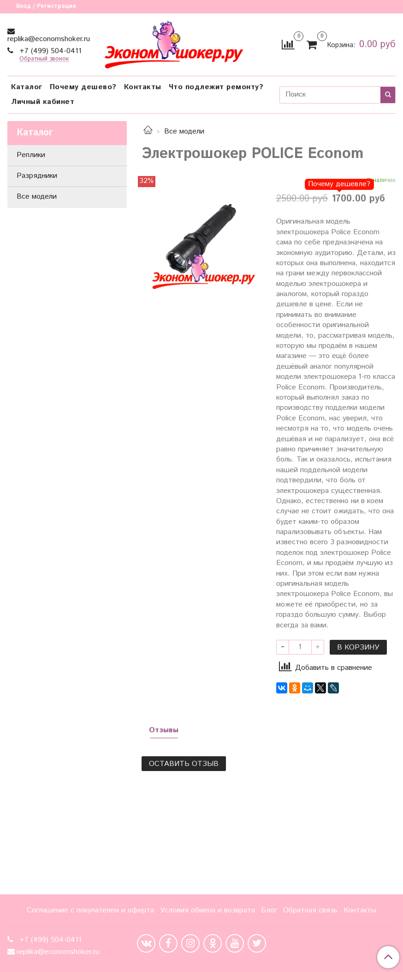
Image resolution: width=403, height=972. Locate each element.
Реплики (31, 155)
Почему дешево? (83, 87)
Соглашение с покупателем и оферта (90, 910)
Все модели (184, 131)
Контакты (142, 87)
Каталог (26, 87)
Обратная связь (310, 910)
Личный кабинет (42, 102)
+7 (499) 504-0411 (49, 51)
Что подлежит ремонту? (216, 87)
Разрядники (37, 175)
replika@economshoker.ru (48, 39)
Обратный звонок (44, 59)
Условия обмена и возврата (207, 910)
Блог (269, 910)
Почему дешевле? (339, 184)
